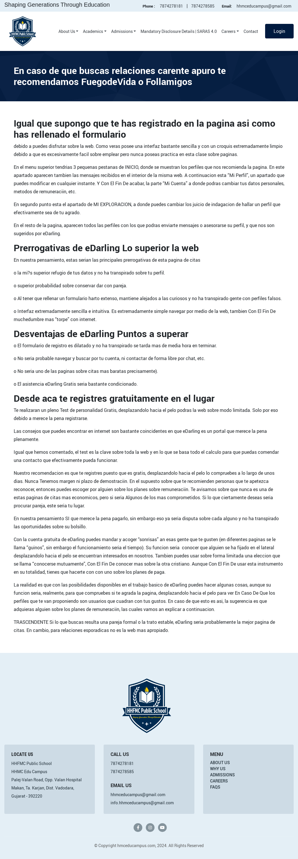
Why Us (218, 768)
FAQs (215, 787)
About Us (66, 31)
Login (279, 31)
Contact (251, 31)
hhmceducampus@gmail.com (264, 6)
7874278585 (202, 6)
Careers (228, 31)
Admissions (122, 31)
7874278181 (171, 6)
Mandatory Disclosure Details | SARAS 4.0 (179, 31)
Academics (93, 31)
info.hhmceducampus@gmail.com (142, 802)
